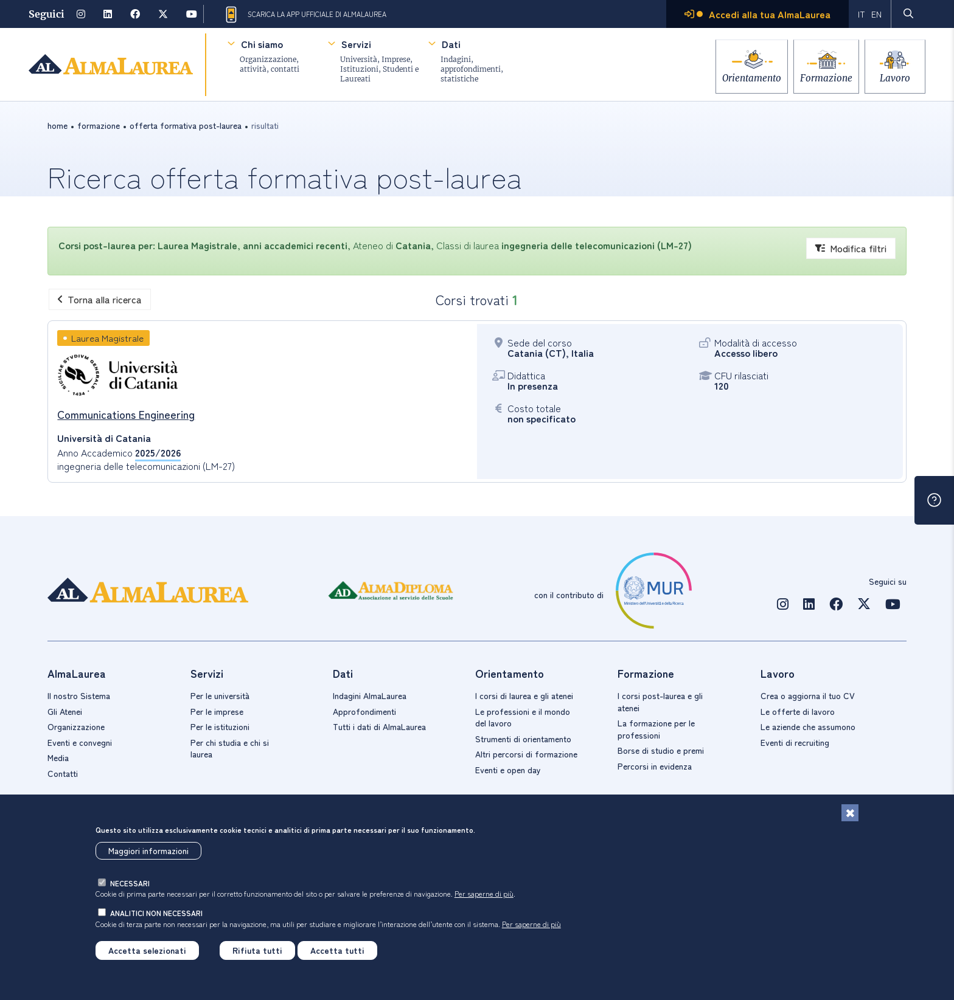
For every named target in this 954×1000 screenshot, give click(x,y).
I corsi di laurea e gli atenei (524, 695)
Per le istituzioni (219, 726)
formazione (98, 125)
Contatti (62, 773)
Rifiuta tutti (257, 950)
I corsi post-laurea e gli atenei (660, 701)
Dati (451, 43)
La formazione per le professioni (656, 729)
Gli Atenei (64, 711)
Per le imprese (216, 711)
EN (876, 14)
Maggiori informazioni (148, 850)
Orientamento (738, 74)
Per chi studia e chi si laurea (229, 748)
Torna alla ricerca (100, 299)
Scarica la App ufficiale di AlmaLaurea (304, 14)
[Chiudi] (849, 812)
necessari (130, 883)
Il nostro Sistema (78, 695)
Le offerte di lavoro (798, 711)
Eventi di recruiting (795, 742)
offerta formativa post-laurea (186, 125)
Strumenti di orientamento (523, 739)
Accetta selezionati (147, 950)
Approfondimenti (364, 711)
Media (58, 757)
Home (57, 125)
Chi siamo (262, 43)
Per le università (219, 695)
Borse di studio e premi (661, 750)
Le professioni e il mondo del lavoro (522, 717)
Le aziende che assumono (808, 726)
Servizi (356, 43)
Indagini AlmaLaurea (369, 695)
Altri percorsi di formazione (526, 754)
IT (861, 14)
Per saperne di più (484, 894)
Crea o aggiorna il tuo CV (808, 695)
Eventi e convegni (79, 742)
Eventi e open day (508, 770)
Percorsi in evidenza (655, 766)
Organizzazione (76, 726)
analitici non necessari (156, 913)
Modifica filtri (850, 248)
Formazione (819, 74)
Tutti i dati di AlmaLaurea (379, 726)
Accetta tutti (337, 950)
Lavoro (895, 74)
